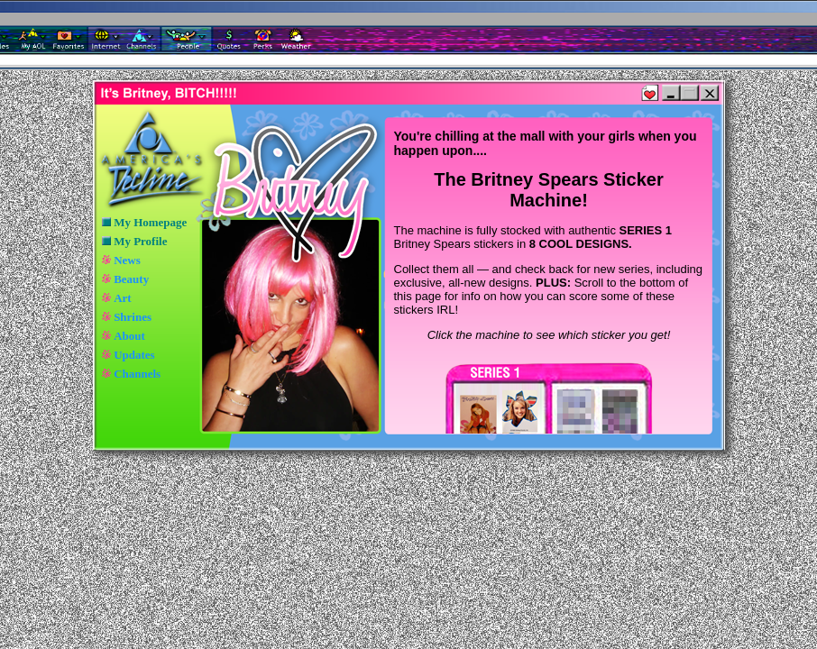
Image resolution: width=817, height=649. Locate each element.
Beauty (131, 279)
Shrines (132, 317)
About (129, 336)
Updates (134, 354)
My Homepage (150, 222)
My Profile (140, 241)
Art (123, 298)
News (127, 260)
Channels (137, 373)
